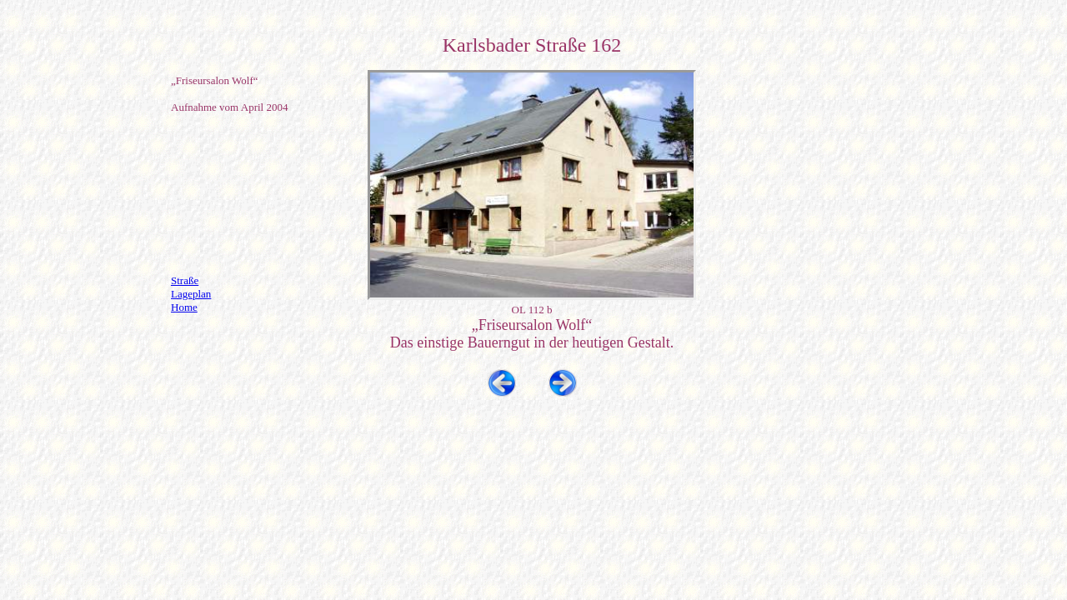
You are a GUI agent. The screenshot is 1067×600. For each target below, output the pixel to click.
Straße (184, 280)
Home (184, 307)
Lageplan (191, 294)
